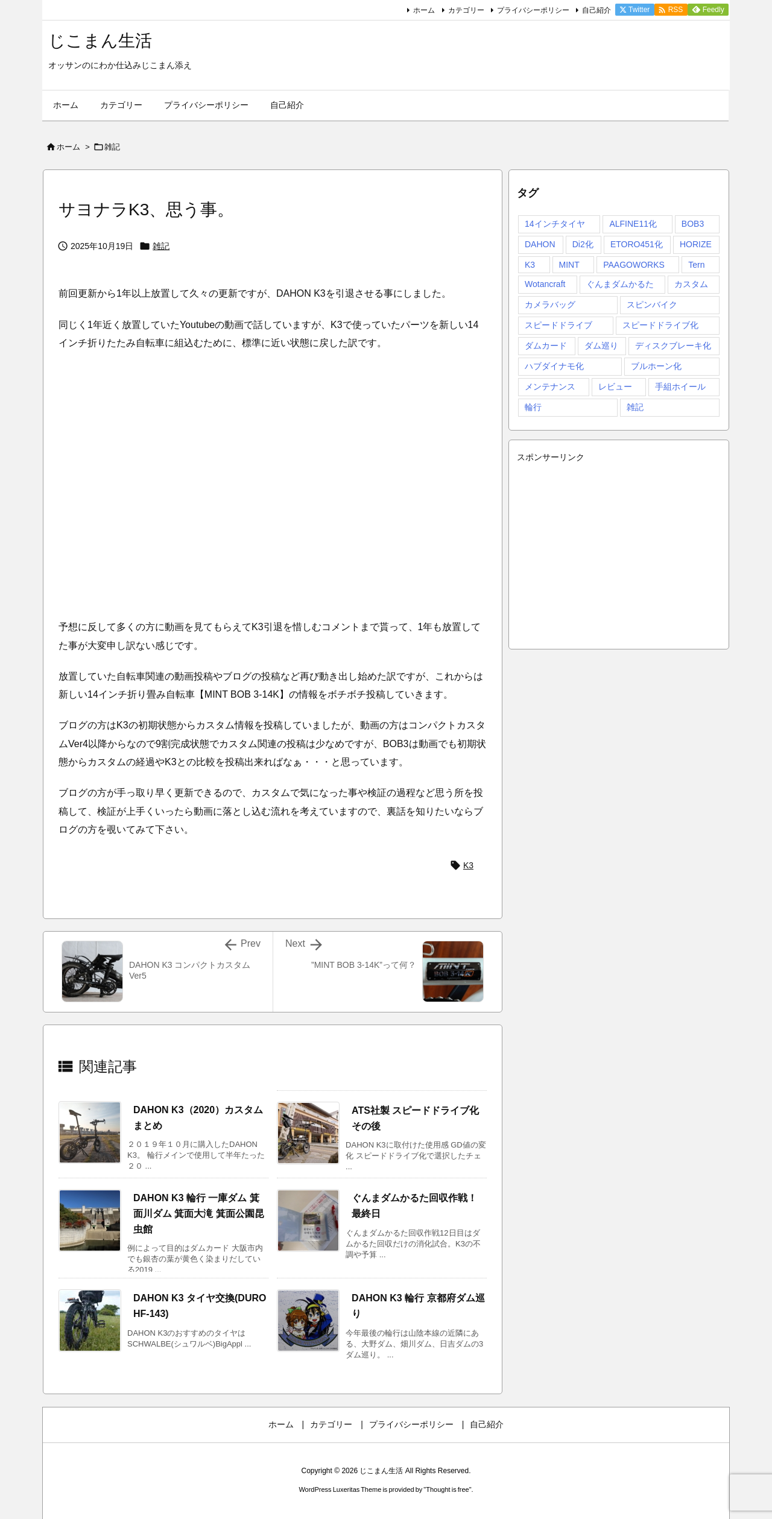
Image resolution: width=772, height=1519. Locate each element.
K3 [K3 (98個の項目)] (530, 265)
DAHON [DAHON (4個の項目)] (540, 244)
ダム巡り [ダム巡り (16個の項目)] (601, 345)
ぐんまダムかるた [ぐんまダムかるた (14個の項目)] (620, 284)
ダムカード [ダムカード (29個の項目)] (546, 345)
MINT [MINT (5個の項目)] (569, 265)
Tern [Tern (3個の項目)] (696, 265)
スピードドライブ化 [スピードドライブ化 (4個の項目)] (660, 325)
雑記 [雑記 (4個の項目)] (635, 407)
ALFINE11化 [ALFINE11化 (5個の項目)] (633, 224)
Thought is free (447, 1489)
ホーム (424, 10)
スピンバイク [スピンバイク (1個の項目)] (652, 304)
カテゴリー (466, 10)
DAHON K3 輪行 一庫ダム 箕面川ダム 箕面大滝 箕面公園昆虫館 (198, 1213)
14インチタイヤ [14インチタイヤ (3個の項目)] (555, 224)
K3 (468, 865)
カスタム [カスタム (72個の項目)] (691, 284)
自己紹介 (596, 10)
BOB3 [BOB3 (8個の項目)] (693, 224)
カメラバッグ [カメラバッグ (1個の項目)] (550, 304)
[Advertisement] (619, 550)
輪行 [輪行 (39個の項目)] (533, 407)
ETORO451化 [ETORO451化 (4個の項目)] (636, 244)
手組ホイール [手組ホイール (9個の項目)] (680, 386)
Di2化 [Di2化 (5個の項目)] (582, 244)
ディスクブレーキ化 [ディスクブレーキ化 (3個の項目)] (673, 345)
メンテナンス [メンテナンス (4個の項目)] (550, 386)
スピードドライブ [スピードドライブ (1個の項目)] (558, 325)
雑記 (112, 146)
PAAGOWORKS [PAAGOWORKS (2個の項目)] (634, 265)
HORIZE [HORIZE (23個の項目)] (696, 244)
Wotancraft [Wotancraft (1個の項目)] (545, 284)
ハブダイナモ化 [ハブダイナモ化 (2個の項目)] (554, 366)
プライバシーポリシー (533, 10)
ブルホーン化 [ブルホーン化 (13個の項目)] (656, 366)
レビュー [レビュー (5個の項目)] (615, 386)
